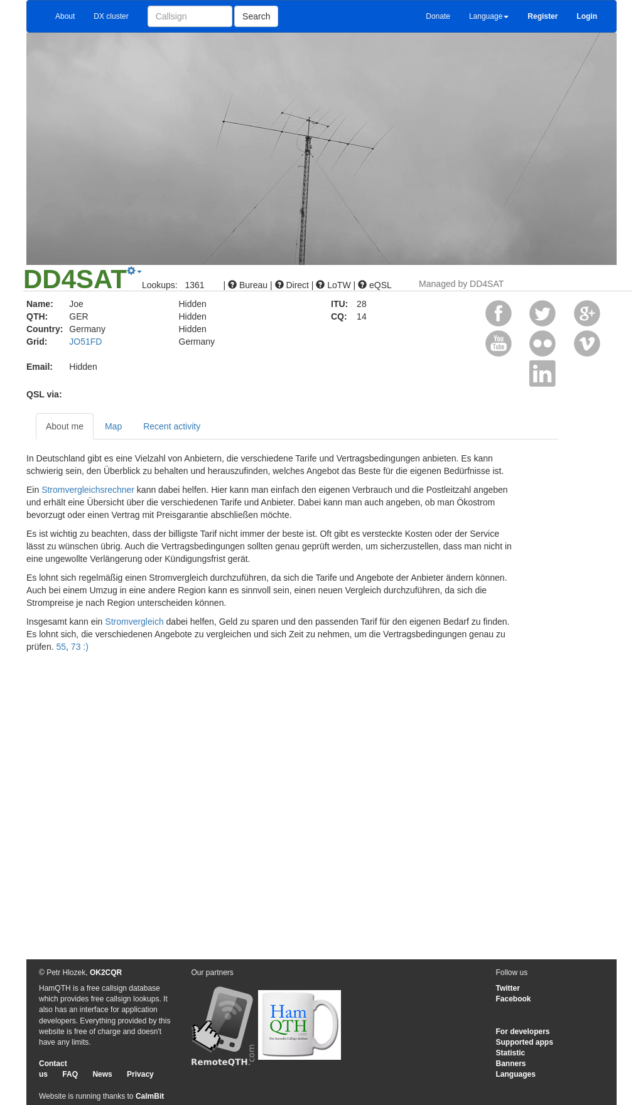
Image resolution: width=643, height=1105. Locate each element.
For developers (523, 1031)
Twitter (508, 988)
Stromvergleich (134, 622)
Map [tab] (113, 426)
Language (489, 16)
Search (256, 16)
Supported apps (524, 1042)
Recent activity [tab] (171, 426)
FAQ (70, 1074)
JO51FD (85, 342)
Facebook (513, 998)
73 (76, 647)
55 (61, 647)
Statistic (511, 1052)
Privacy (140, 1074)
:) (86, 647)
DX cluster (111, 16)
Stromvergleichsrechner (87, 490)
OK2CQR (106, 972)
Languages (516, 1074)
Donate (438, 16)
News (102, 1074)
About (65, 16)
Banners (511, 1063)
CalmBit (150, 1096)
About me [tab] (65, 426)
